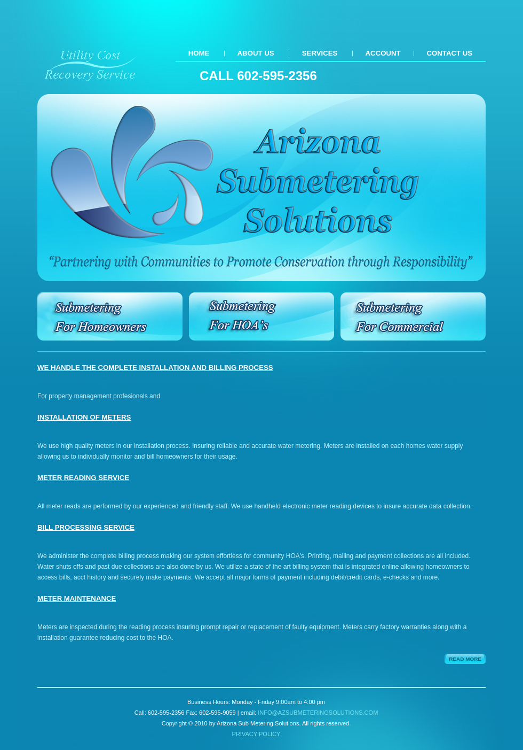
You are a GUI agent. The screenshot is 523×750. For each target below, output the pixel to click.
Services (319, 53)
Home (199, 53)
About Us (255, 53)
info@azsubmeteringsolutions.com (318, 712)
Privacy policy (256, 734)
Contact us (449, 53)
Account (383, 53)
